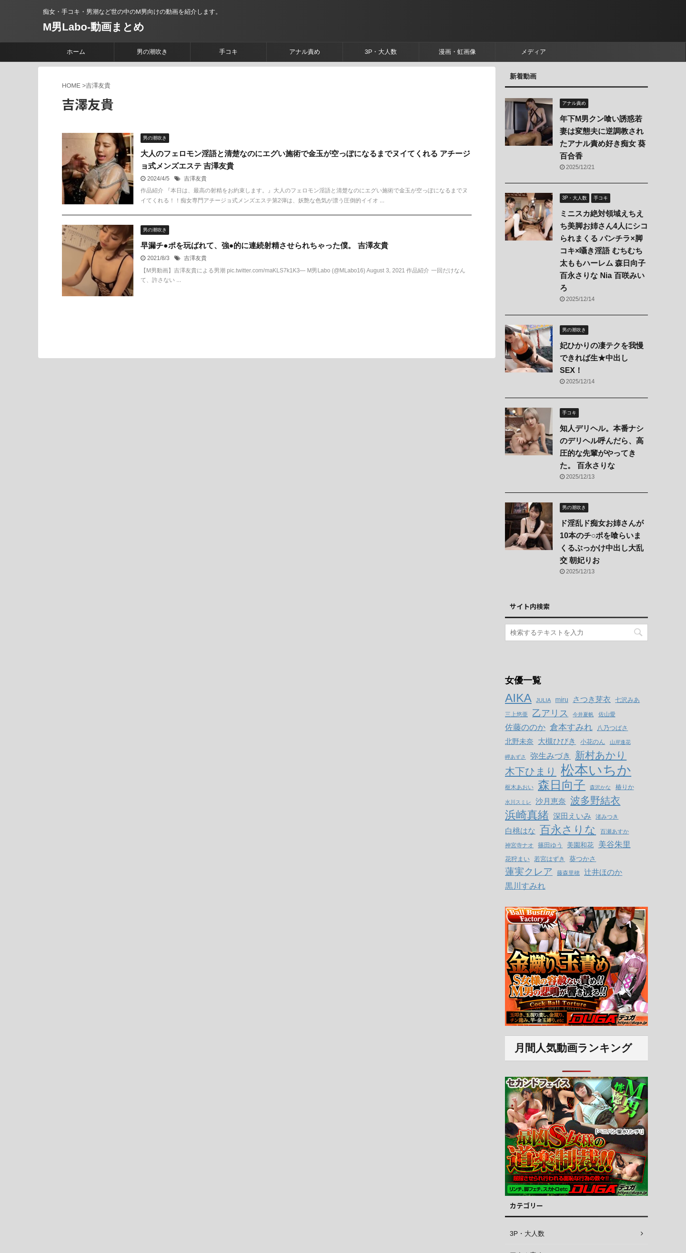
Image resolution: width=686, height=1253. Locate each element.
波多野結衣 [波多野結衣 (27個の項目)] (595, 800)
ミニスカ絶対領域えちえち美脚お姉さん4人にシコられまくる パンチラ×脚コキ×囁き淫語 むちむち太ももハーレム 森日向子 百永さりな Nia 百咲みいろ (604, 251)
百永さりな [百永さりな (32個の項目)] (568, 829)
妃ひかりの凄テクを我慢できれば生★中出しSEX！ (602, 357)
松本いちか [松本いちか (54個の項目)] (596, 769)
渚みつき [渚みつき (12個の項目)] (606, 817)
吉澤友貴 (195, 178)
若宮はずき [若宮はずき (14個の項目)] (549, 858)
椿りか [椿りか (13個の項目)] (624, 787)
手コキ (228, 51)
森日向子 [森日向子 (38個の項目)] (561, 785)
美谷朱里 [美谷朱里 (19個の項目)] (614, 844)
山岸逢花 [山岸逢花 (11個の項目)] (620, 742)
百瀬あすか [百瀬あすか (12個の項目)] (614, 831)
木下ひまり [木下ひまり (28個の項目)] (530, 771)
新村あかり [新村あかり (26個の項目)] (600, 755)
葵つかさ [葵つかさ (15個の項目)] (582, 858)
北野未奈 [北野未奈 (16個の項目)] (519, 741)
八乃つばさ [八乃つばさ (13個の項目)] (612, 728)
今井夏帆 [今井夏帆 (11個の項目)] (583, 714)
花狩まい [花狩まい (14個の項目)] (517, 858)
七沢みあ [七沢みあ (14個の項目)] (627, 699)
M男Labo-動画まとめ (93, 27)
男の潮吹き (152, 51)
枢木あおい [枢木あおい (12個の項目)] (519, 787)
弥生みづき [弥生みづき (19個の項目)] (550, 756)
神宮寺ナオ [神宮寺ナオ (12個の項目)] (519, 845)
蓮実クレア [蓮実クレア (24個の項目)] (529, 871)
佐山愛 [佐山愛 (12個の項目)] (606, 714)
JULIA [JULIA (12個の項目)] (543, 700)
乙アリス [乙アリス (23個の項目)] (550, 713)
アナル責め (304, 51)
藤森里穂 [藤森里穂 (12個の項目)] (568, 873)
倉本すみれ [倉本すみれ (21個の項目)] (571, 727)
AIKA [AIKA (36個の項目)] (518, 698)
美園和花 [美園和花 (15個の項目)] (580, 845)
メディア (533, 51)
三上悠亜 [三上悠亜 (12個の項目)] (516, 714)
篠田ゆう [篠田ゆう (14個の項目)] (550, 845)
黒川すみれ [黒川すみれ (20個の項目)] (525, 886)
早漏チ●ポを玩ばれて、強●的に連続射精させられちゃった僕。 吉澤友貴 (264, 245)
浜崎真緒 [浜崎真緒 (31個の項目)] (527, 815)
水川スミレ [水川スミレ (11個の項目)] (518, 802)
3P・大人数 (381, 51)
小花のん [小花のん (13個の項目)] (592, 742)
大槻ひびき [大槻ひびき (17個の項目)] (557, 741)
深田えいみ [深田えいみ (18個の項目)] (572, 816)
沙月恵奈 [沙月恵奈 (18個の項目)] (550, 801)
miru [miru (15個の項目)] (561, 699)
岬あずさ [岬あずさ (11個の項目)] (515, 757)
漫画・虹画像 (457, 51)
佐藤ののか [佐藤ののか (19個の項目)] (525, 727)
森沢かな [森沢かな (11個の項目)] (600, 787)
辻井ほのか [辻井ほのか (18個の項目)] (603, 872)
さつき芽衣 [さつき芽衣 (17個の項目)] (592, 699)
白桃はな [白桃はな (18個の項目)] (520, 830)
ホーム (76, 51)
